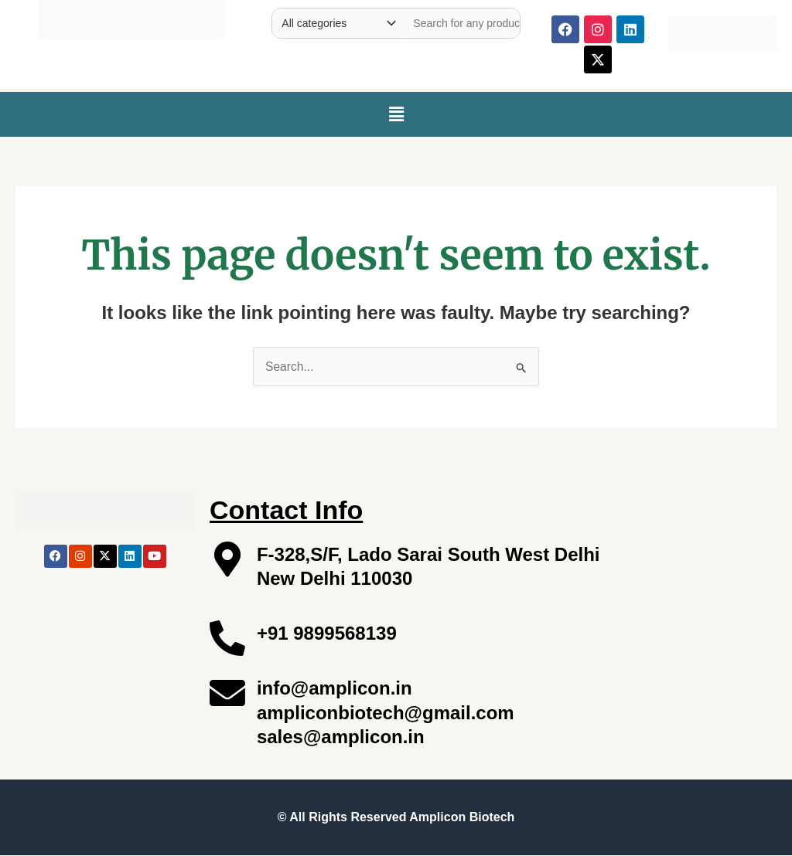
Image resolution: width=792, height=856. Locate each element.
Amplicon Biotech (461, 817)
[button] (396, 114)
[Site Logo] (132, 15)
